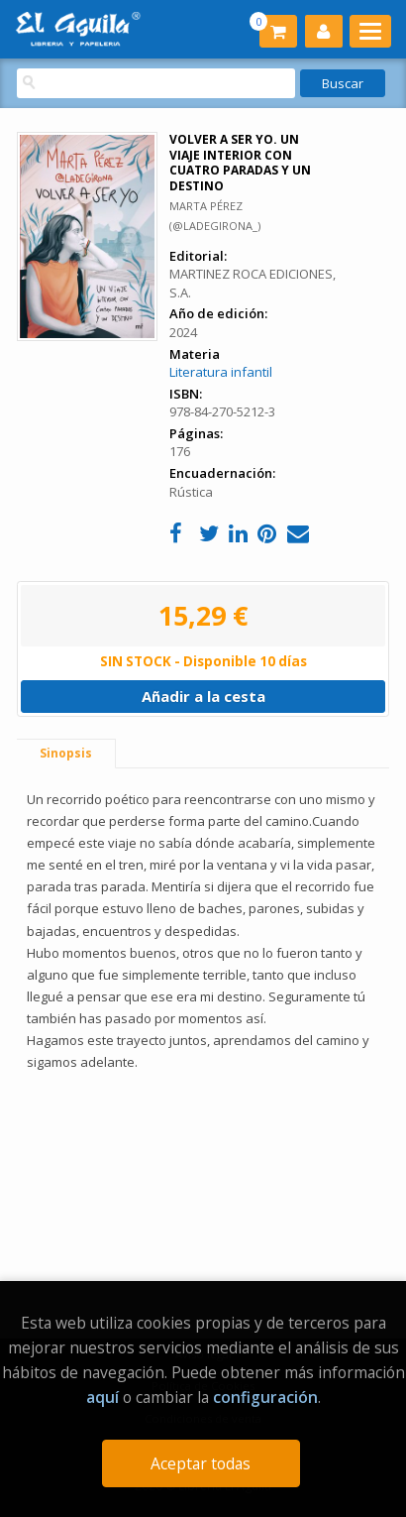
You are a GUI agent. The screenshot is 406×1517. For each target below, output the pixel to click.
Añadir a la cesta (203, 696)
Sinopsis (66, 753)
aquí (102, 1397)
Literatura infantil (220, 372)
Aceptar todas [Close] (201, 1463)
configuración (265, 1397)
